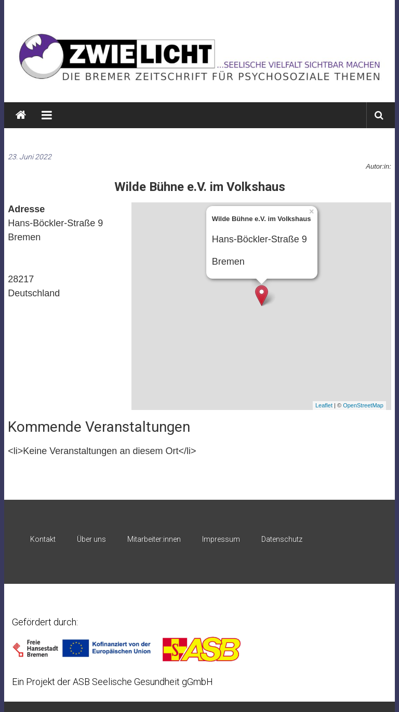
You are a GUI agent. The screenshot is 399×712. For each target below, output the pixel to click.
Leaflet (323, 405)
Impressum (221, 539)
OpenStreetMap (363, 405)
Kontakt (43, 539)
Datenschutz (281, 539)
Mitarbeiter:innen (154, 539)
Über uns (91, 539)
